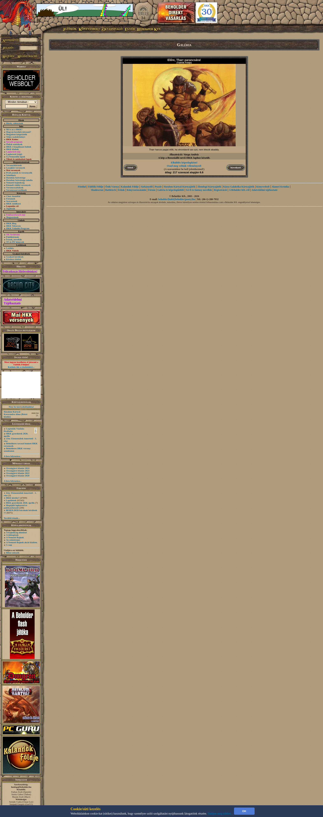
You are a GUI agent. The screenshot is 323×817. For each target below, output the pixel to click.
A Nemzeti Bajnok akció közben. (21, 542)
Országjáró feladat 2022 (17, 473)
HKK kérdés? (12, 498)
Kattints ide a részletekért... (21, 367)
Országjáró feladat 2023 (17, 470)
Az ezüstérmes (13, 540)
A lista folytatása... (12, 456)
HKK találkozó (13, 203)
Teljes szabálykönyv (15, 137)
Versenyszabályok (14, 187)
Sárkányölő (147, 186)
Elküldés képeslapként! (184, 162)
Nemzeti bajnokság (15, 182)
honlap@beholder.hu (21, 787)
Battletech (110, 190)
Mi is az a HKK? (14, 129)
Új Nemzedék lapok (15, 156)
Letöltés (10, 248)
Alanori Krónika (280, 186)
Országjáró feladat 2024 (17, 468)
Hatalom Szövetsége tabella (19, 180)
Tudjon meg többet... (220, 813)
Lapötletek (11, 500)
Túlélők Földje (95, 186)
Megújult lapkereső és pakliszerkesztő (15, 506)
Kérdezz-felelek (13, 259)
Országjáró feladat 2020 (17, 475)
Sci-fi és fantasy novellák (199, 190)
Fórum (151, 190)
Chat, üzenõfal (13, 196)
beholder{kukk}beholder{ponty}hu (176, 199)
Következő (236, 167)
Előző (130, 167)
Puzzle (158, 186)
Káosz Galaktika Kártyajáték (238, 186)
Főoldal (82, 186)
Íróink (121, 190)
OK (244, 811)
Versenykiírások (14, 165)
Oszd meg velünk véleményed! (184, 165)
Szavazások (11, 201)
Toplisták (10, 208)
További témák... (12, 518)
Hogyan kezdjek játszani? (18, 132)
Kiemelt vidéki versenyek (18, 185)
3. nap (9, 545)
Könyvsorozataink (136, 190)
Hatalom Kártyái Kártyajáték (179, 186)
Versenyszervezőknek (16, 190)
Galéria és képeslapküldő (170, 190)
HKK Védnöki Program (17, 228)
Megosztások (12, 217)
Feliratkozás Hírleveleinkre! (20, 271)
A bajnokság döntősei (16, 532)
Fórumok (10, 198)
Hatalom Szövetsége (16, 177)
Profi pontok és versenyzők (19, 172)
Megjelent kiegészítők (16, 134)
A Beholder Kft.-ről (239, 190)
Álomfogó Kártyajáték (209, 186)
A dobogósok (12, 535)
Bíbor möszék (12, 552)
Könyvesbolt (262, 186)
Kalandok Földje (130, 186)
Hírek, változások (14, 123)
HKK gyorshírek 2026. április (20, 503)
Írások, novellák (14, 239)
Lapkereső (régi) (14, 154)
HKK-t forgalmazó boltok (18, 146)
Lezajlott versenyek (15, 167)
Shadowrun (97, 190)
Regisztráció (220, 190)
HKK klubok (12, 149)
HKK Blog (11, 223)
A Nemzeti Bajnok (15, 537)
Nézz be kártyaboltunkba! (21, 407)
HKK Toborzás (13, 226)
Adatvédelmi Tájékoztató (13, 301)
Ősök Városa (112, 186)
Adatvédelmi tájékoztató (264, 190)
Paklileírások (12, 237)
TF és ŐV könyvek (15, 242)
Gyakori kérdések (14, 257)
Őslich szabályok (14, 144)
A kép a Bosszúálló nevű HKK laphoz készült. (184, 157)
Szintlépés (11, 175)
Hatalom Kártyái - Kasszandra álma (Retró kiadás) (15, 414)
